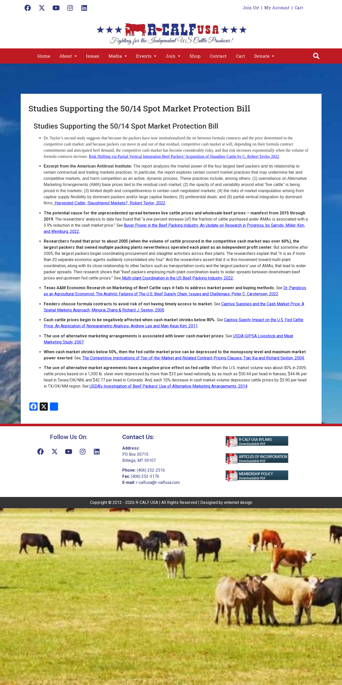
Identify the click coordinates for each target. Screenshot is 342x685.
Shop (195, 56)
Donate (264, 56)
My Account (277, 7)
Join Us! (250, 7)
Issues (92, 56)
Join (173, 56)
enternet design (238, 502)
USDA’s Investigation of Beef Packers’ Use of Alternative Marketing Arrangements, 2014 (168, 386)
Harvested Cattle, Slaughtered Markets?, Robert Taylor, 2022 (109, 203)
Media (117, 56)
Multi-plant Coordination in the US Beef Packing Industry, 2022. (177, 278)
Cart (299, 7)
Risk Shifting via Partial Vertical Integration (125, 156)
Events (146, 56)
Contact (218, 56)
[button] (68, 56)
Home (43, 56)
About (68, 56)
